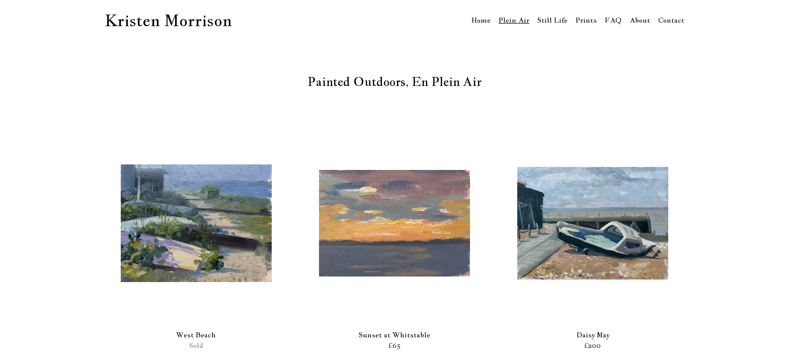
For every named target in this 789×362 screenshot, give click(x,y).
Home (481, 20)
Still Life (552, 20)
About (639, 20)
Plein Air (514, 20)
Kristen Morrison (168, 20)
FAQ (613, 20)
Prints (586, 20)
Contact (671, 20)
